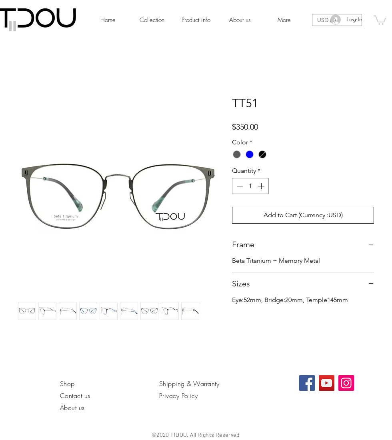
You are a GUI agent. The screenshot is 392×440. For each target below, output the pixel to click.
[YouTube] (326, 383)
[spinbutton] (250, 186)
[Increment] (262, 186)
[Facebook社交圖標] (307, 383)
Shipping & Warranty (189, 383)
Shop (67, 383)
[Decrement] (238, 186)
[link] (380, 19)
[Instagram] (346, 383)
